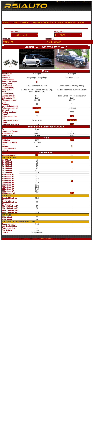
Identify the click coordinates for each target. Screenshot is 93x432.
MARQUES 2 (58, 32)
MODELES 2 (49, 39)
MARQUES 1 (15, 32)
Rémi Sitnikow (45, 239)
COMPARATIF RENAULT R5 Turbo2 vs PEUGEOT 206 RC (58, 22)
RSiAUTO (8, 22)
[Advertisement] (46, 16)
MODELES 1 (7, 39)
